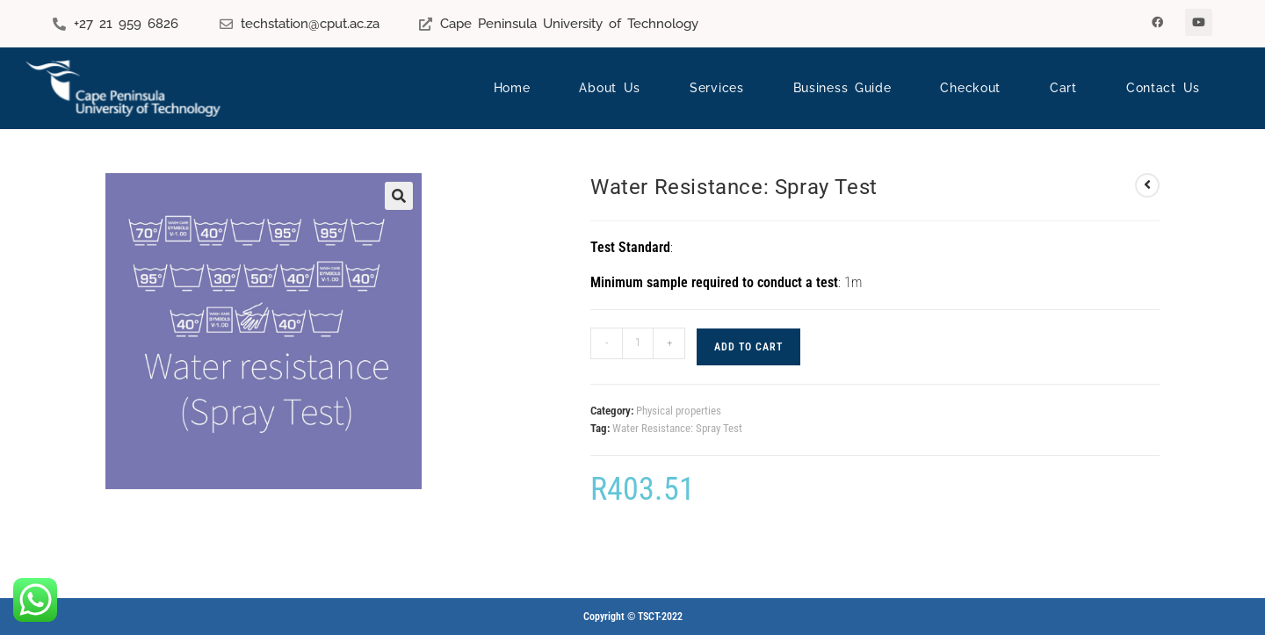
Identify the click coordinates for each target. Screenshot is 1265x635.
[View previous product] (1147, 185)
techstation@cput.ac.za (310, 24)
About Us (609, 88)
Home (512, 88)
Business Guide (842, 88)
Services (717, 88)
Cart (1063, 88)
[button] (399, 196)
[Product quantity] (638, 343)
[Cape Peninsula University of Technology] (425, 24)
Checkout (970, 88)
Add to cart (748, 347)
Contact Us (1163, 88)
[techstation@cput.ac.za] (226, 24)
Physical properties (678, 410)
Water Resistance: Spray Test (677, 428)
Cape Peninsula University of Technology (569, 24)
